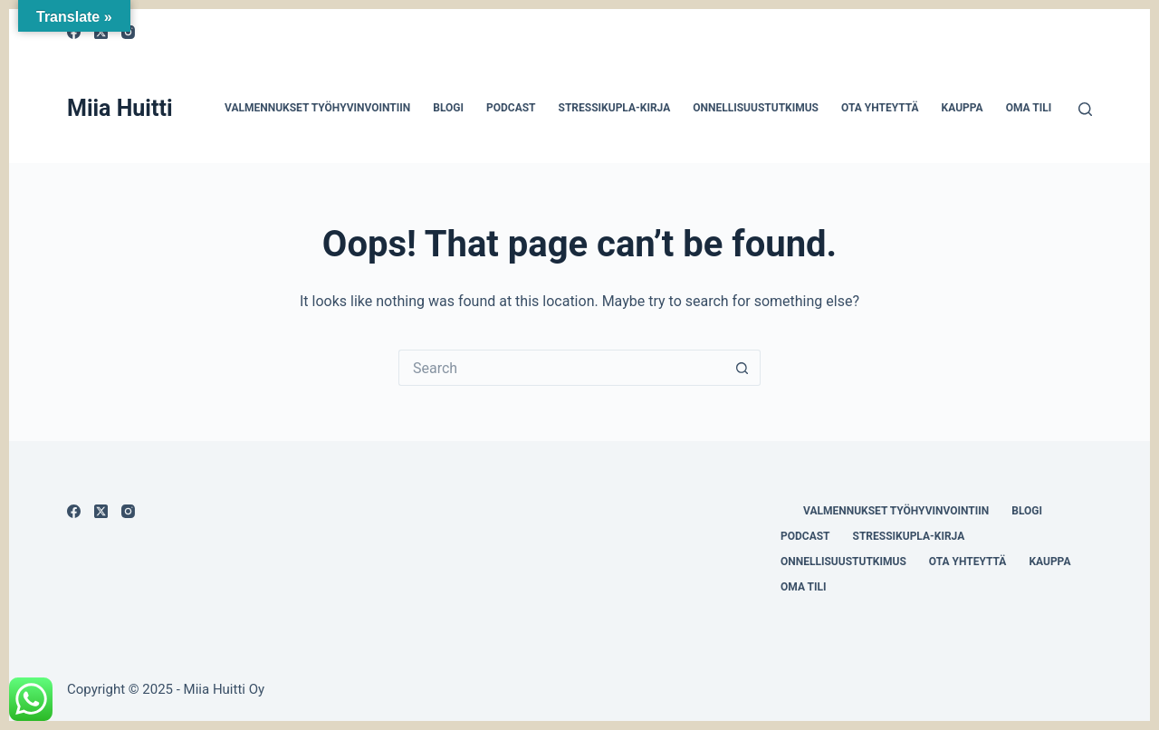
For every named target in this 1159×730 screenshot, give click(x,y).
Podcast (511, 107)
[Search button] (742, 368)
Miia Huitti (120, 108)
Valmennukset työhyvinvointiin (317, 107)
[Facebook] (74, 511)
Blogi (448, 107)
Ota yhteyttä (880, 107)
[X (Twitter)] (101, 511)
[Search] (1085, 109)
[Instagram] (128, 511)
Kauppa (962, 107)
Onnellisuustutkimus (756, 107)
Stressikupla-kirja (615, 107)
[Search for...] (561, 368)
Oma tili (1029, 107)
